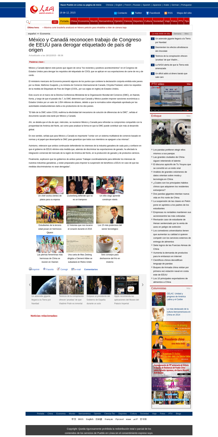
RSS (168, 13)
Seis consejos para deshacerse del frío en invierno (110, 258)
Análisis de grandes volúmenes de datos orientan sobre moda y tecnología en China (170, 175)
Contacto (120, 13)
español (32, 33)
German (175, 5)
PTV (180, 21)
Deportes (138, 21)
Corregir (62, 269)
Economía (83, 21)
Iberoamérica (106, 21)
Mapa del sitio (184, 13)
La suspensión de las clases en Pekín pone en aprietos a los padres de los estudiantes (171, 205)
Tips (187, 21)
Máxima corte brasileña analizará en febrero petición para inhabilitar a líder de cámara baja (85, 27)
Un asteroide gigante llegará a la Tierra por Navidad (41, 300)
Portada (64, 21)
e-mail (76, 269)
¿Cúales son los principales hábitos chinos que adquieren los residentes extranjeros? (171, 186)
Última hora (33, 27)
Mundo (94, 21)
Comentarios (91, 269)
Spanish (146, 5)
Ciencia (128, 21)
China (74, 21)
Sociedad (158, 21)
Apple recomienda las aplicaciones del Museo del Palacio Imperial (126, 300)
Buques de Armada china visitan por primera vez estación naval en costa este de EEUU (171, 271)
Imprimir (34, 269)
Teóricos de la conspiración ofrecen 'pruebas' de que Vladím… (171, 58)
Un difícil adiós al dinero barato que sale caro (171, 75)
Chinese (109, 5)
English (119, 5)
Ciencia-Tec (109, 413)
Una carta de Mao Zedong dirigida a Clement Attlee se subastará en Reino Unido (79, 258)
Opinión (118, 21)
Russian (137, 5)
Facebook (153, 13)
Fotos (174, 21)
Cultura (148, 21)
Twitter (136, 13)
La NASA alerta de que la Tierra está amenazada (172, 67)
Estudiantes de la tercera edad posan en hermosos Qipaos (49, 229)
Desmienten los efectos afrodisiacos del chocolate (171, 49)
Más (189, 84)
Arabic (166, 5)
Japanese (156, 5)
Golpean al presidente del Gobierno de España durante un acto (98, 300)
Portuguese (186, 5)
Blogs (178, 413)
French (127, 5)
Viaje (167, 21)
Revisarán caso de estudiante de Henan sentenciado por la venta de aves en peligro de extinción (170, 223)
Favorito (48, 269)
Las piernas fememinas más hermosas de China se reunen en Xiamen (50, 258)
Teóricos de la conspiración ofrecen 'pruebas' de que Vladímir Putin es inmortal (71, 300)
